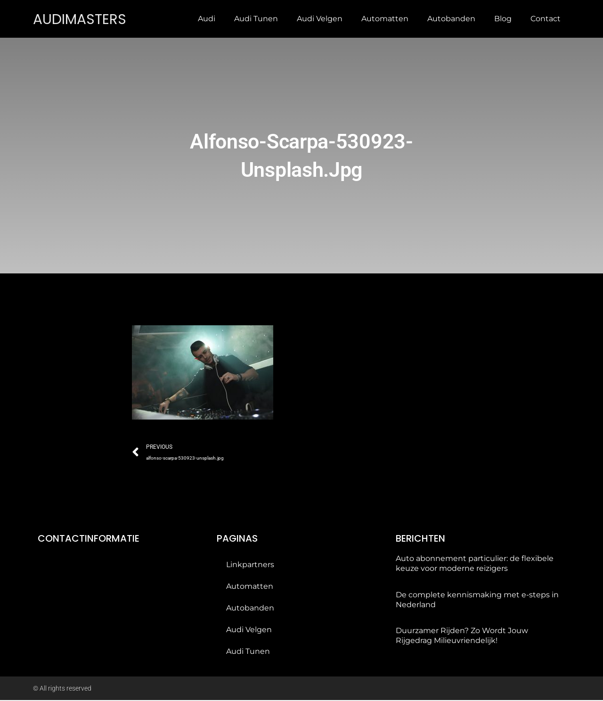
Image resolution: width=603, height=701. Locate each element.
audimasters (82, 18)
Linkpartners (250, 565)
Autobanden (451, 18)
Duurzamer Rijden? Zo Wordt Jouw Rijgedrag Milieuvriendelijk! (462, 636)
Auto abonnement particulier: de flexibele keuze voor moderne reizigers (475, 564)
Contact (545, 18)
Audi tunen (256, 18)
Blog (503, 18)
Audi (206, 18)
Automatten (384, 18)
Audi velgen (319, 18)
